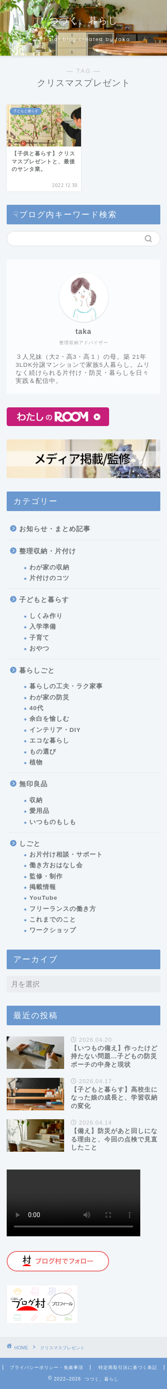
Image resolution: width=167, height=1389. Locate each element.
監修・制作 (46, 876)
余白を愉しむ (49, 718)
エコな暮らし (49, 740)
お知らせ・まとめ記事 (54, 528)
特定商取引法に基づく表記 (127, 1367)
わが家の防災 (49, 697)
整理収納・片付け (47, 551)
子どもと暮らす (44, 599)
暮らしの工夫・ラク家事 (66, 686)
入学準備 (42, 626)
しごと (30, 843)
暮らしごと (37, 670)
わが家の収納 (49, 567)
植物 (36, 762)
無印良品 (33, 784)
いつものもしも (52, 822)
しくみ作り (46, 616)
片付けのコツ (49, 578)
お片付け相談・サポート (66, 854)
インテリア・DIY (55, 730)
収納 (36, 800)
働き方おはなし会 (56, 865)
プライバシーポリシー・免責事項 (46, 1367)
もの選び (42, 751)
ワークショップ (52, 930)
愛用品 (39, 811)
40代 (36, 708)
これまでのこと (52, 919)
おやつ (39, 648)
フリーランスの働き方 (62, 909)
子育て (39, 637)
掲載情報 (42, 887)
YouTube (43, 897)
